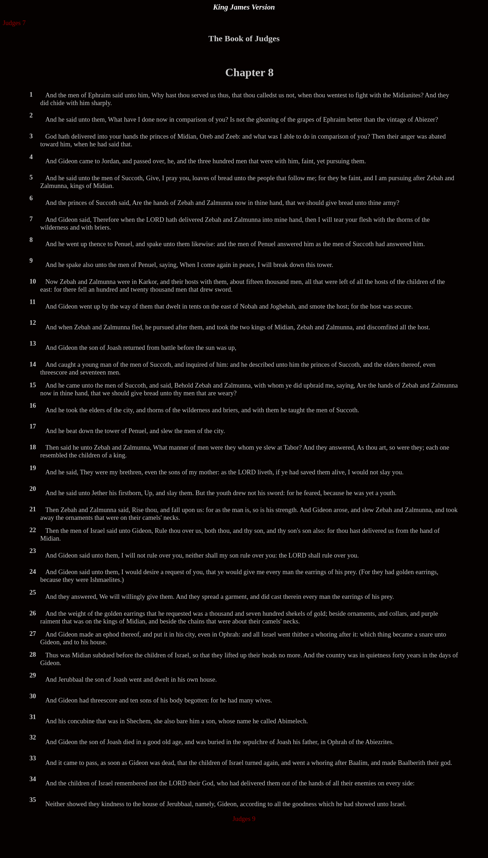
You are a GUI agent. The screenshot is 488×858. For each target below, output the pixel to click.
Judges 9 (244, 818)
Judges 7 (14, 22)
